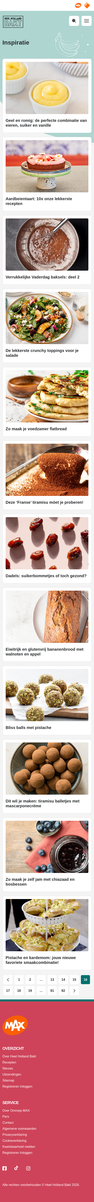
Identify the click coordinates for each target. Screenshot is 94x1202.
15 (74, 979)
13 (52, 979)
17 (8, 990)
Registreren (10, 1086)
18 (19, 990)
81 (52, 990)
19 (30, 990)
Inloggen (26, 1086)
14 (63, 979)
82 (63, 990)
